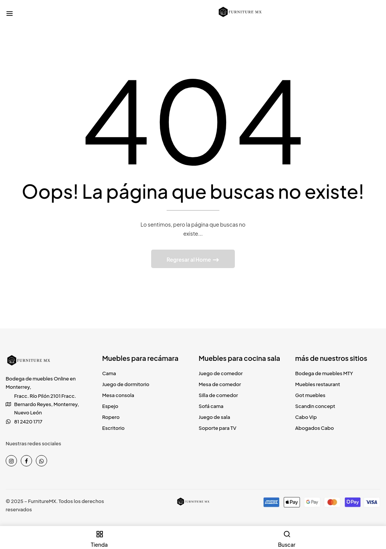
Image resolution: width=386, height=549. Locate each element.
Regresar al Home (189, 259)
